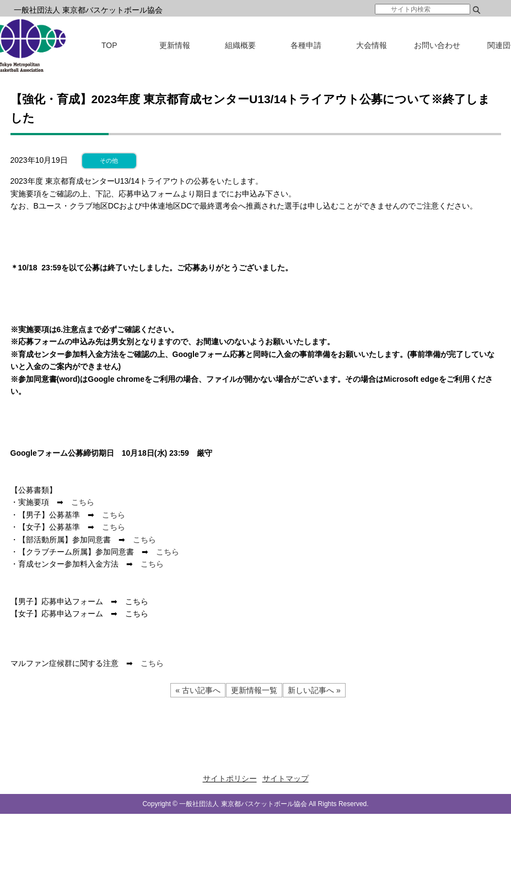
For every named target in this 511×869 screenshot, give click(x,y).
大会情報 (371, 45)
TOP (109, 45)
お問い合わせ (437, 45)
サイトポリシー (230, 778)
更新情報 (174, 45)
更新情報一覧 (254, 690)
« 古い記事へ (197, 690)
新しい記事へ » (314, 690)
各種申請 (306, 45)
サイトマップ (285, 778)
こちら (82, 502)
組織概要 (240, 45)
